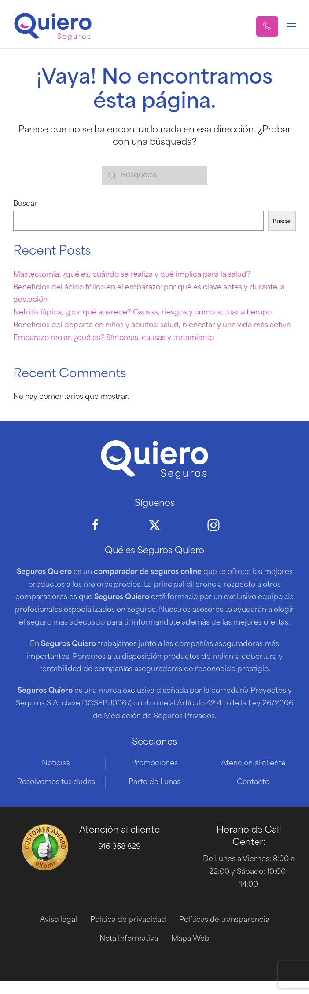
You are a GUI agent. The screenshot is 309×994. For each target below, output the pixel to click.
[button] (267, 26)
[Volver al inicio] (52, 26)
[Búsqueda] (154, 175)
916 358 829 (119, 847)
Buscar (25, 204)
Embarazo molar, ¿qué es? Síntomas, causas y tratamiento (113, 338)
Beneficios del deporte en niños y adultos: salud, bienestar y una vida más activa (152, 325)
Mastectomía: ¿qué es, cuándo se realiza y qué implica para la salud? (131, 274)
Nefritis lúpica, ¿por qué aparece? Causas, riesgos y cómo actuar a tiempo (142, 312)
